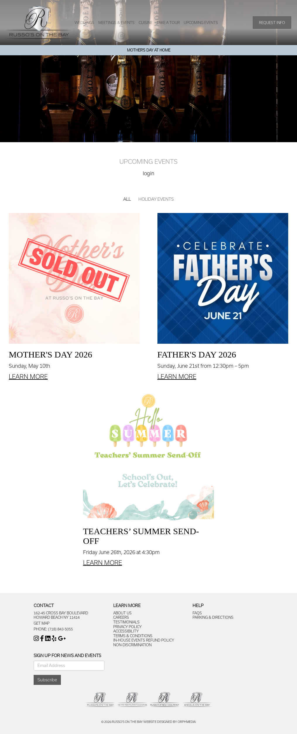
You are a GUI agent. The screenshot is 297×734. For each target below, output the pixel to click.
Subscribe (47, 679)
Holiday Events (156, 199)
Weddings (84, 22)
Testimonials (126, 622)
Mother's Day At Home (148, 50)
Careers (121, 617)
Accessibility (126, 631)
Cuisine (145, 22)
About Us (122, 613)
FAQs (197, 613)
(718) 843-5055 (60, 629)
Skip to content (21, 3)
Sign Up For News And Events (67, 655)
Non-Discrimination (132, 645)
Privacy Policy (127, 627)
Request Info (272, 22)
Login (148, 173)
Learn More (28, 376)
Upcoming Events (201, 22)
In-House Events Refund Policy (143, 640)
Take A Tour (168, 22)
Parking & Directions (213, 617)
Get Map (41, 623)
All (127, 199)
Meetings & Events (116, 22)
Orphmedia (187, 721)
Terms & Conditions (132, 636)
